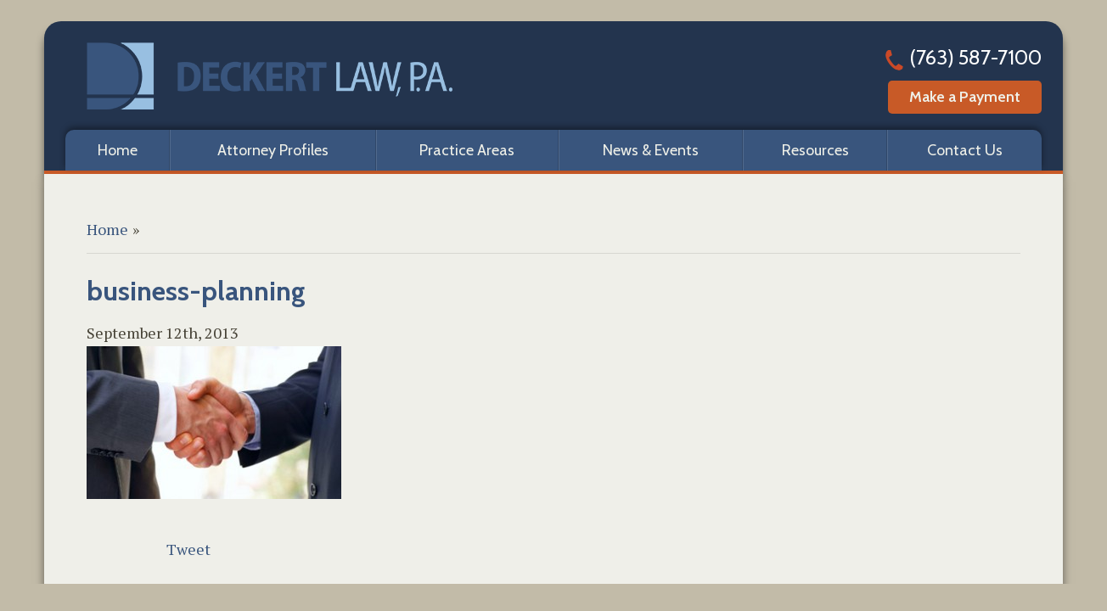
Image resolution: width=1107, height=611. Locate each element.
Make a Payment (964, 96)
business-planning (196, 290)
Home (118, 150)
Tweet (188, 549)
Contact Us (965, 150)
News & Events (651, 150)
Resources (815, 150)
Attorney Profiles (273, 150)
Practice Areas (466, 150)
